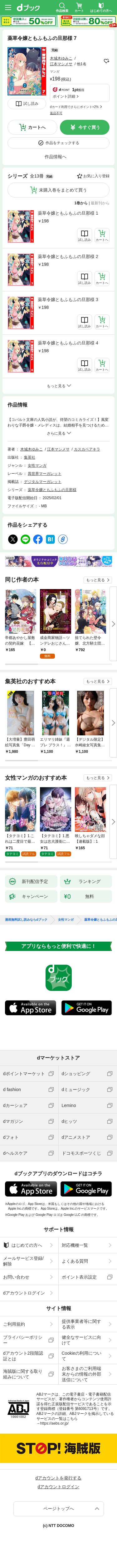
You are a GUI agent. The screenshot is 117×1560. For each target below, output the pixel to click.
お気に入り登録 (96, 176)
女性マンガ (37, 465)
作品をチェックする (62, 143)
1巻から (81, 203)
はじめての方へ (22, 1245)
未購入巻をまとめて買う (63, 190)
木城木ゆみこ (61, 58)
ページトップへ (58, 1508)
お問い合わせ (16, 1277)
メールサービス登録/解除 (23, 1261)
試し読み (30, 103)
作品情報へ (55, 156)
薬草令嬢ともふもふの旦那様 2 (68, 256)
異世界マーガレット (44, 473)
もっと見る (95, 580)
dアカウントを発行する (59, 1477)
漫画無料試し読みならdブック (26, 919)
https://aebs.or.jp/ (54, 1423)
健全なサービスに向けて (81, 1340)
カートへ (37, 127)
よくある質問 (75, 1261)
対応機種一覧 (75, 1245)
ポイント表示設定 (79, 1277)
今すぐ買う (89, 127)
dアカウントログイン (24, 1292)
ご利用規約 (14, 1324)
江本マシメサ (61, 64)
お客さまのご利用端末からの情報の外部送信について (81, 1374)
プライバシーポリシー (22, 1340)
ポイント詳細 (64, 96)
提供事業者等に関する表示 (81, 1324)
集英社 (29, 457)
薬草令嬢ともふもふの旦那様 (52, 490)
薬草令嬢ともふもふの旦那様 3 (68, 299)
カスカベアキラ (87, 449)
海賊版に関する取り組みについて (22, 1374)
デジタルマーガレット (42, 482)
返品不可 (56, 113)
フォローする (106, 61)
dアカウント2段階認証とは (23, 1356)
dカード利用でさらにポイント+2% (74, 107)
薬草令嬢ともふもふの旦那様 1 (68, 213)
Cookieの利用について (82, 1356)
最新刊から (100, 203)
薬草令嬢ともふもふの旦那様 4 (68, 342)
